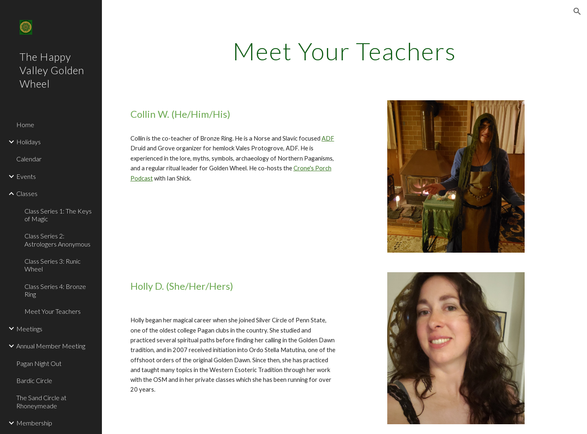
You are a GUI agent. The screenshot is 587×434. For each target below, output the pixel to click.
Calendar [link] (29, 159)
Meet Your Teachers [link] (52, 311)
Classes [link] (27, 193)
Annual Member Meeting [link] (50, 346)
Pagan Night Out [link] (39, 363)
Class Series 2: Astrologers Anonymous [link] (57, 239)
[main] (344, 51)
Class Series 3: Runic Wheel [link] (52, 265)
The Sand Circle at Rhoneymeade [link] (41, 401)
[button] (577, 11)
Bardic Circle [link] (34, 380)
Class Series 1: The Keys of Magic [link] (58, 215)
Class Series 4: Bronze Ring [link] (55, 290)
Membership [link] (34, 423)
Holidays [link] (28, 141)
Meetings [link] (29, 329)
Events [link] (26, 176)
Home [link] (25, 124)
